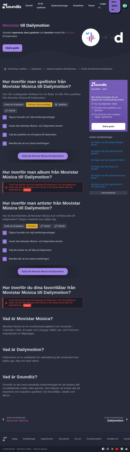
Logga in (102, 6)
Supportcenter (47, 439)
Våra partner (64, 439)
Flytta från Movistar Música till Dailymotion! (43, 156)
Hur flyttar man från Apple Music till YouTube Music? (106, 185)
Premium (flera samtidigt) (39, 104)
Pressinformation (94, 439)
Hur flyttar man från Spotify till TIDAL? (108, 160)
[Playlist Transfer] (12, 5)
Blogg (14, 439)
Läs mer (27, 190)
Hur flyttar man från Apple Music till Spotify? (106, 152)
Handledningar (29, 439)
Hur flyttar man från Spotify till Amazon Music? (108, 176)
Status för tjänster (40, 449)
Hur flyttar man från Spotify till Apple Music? (107, 143)
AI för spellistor (41, 6)
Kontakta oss (112, 439)
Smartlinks (78, 6)
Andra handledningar (108, 193)
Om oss (78, 439)
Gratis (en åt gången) (13, 104)
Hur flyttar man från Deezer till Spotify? (104, 168)
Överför (29, 6)
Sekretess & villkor (24, 449)
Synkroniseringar (59, 6)
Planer (91, 6)
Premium (32, 226)
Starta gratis (12, 48)
